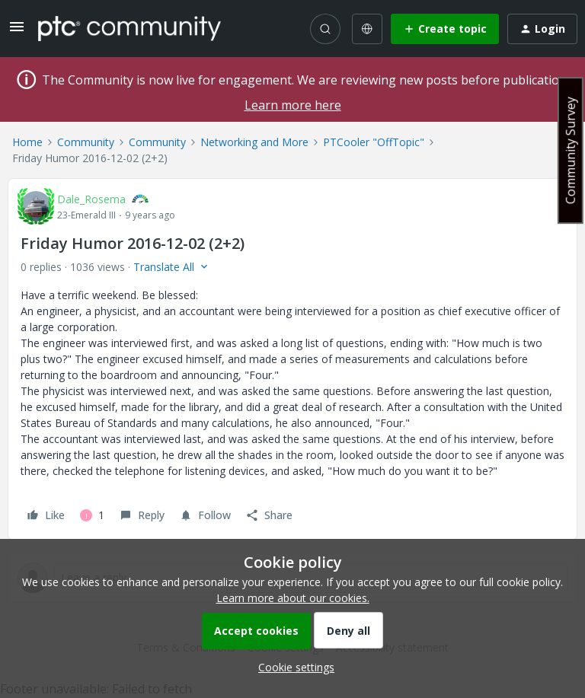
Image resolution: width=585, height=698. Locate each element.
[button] (17, 31)
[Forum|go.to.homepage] (129, 28)
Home (27, 142)
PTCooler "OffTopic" (373, 142)
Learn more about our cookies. (292, 598)
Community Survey (570, 150)
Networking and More (254, 142)
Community (85, 142)
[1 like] (92, 515)
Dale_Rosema (91, 199)
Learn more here (293, 105)
